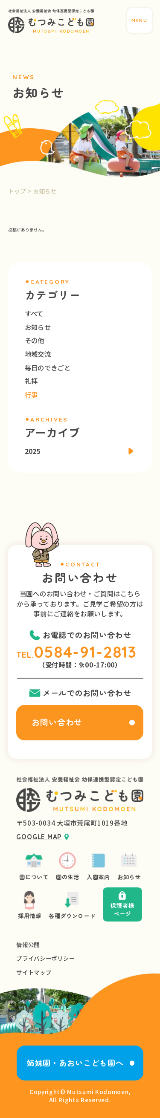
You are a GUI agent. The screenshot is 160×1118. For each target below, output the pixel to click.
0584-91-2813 (85, 652)
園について (33, 865)
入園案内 (98, 865)
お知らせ (38, 327)
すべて (34, 313)
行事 (31, 394)
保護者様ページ (122, 904)
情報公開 (28, 945)
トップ (17, 191)
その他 (34, 340)
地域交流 (38, 353)
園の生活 (67, 865)
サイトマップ (33, 972)
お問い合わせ (57, 722)
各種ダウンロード (72, 904)
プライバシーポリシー (45, 958)
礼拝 (31, 380)
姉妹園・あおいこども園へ (75, 1062)
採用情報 (29, 904)
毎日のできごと (47, 367)
